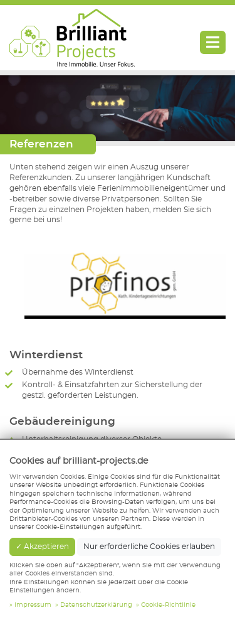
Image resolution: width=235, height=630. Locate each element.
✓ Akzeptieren (42, 546)
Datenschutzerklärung (96, 605)
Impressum (32, 605)
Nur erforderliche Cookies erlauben (149, 546)
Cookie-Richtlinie (168, 605)
